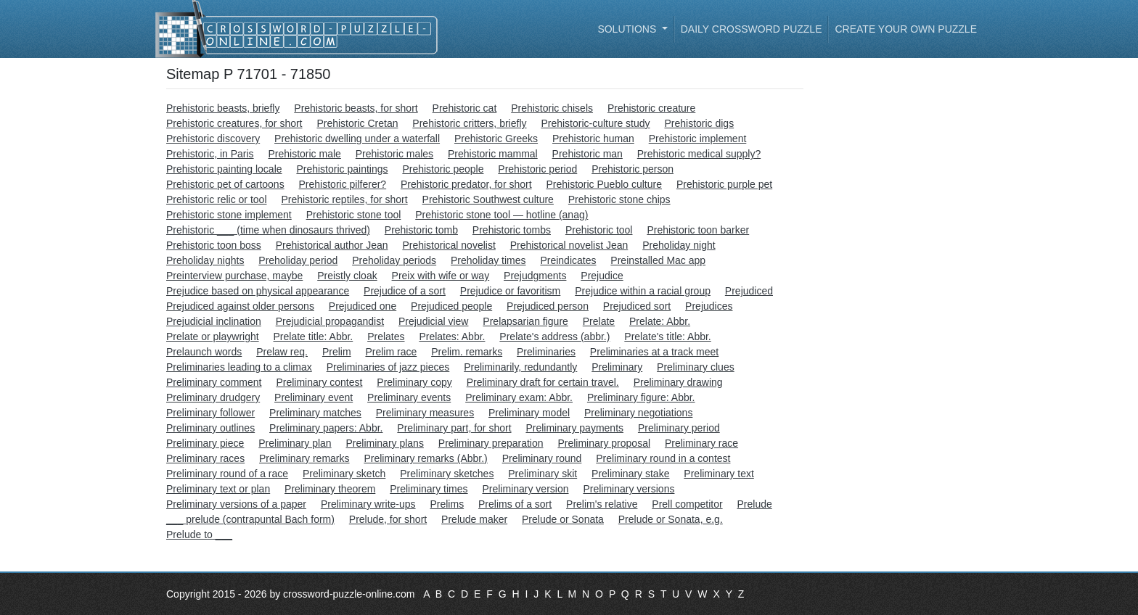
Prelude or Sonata (563, 519)
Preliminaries (546, 352)
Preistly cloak (347, 275)
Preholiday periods (394, 260)
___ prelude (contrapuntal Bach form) (250, 519)
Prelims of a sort (515, 504)
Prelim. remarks (466, 352)
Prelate (599, 321)
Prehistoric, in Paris (210, 154)
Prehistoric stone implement (229, 214)
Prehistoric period (537, 169)
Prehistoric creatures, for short (234, 123)
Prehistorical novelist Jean (569, 245)
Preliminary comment (213, 382)
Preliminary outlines (210, 428)
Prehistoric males (394, 154)
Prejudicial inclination (213, 321)
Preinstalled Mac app (657, 260)
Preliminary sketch (344, 473)
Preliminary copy (414, 382)
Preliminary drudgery (213, 397)
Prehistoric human (593, 138)
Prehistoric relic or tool (216, 199)
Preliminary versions (628, 489)
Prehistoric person (632, 169)
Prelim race (391, 352)
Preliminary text (718, 473)
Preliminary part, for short (454, 428)
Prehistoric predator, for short (466, 184)
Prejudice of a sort (405, 291)
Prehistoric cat (465, 108)
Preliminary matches (315, 412)
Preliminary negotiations (638, 412)
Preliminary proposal (603, 443)
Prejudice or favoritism (510, 291)
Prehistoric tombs (511, 230)
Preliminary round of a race (227, 473)
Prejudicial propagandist (330, 321)
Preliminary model (529, 412)
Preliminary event (313, 397)
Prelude (754, 504)
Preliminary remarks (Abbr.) (425, 458)
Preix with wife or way (441, 275)
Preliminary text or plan (218, 489)
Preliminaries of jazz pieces (388, 367)
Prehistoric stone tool (353, 214)
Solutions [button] (628, 29)
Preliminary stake (630, 473)
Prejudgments (535, 275)
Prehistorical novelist (448, 245)
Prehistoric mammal (493, 154)
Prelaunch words (204, 352)
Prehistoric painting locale (224, 169)
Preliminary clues (695, 367)
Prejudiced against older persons (240, 306)
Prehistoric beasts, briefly (222, 108)
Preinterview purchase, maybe (234, 275)
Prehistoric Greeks (496, 138)
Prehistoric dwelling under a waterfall (357, 138)
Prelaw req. (282, 352)
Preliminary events (409, 397)
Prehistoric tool (599, 230)
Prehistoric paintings (342, 169)
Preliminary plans (385, 443)
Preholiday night (678, 245)
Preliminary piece (205, 443)
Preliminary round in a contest (663, 458)
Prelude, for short (388, 519)
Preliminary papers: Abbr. (325, 428)
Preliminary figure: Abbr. (641, 397)
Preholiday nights (205, 260)
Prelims (447, 504)
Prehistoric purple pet (724, 184)
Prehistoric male (304, 154)
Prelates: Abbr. (452, 336)
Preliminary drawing (678, 382)
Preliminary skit (542, 473)
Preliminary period (679, 428)
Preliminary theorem (329, 489)
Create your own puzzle (906, 29)
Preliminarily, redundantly (520, 367)
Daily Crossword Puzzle (751, 29)
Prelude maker (474, 519)
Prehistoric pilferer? (343, 184)
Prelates (385, 336)
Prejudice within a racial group (643, 291)
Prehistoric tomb (421, 230)
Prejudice (602, 275)
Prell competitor (687, 504)
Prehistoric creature (651, 108)
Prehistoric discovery (213, 138)
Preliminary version (525, 489)
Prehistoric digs (699, 123)
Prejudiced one (362, 306)
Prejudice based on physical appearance (257, 291)
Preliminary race (701, 443)
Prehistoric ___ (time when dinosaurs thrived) (268, 230)
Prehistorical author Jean (332, 245)
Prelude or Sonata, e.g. (670, 519)
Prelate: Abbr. (659, 321)
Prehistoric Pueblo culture (604, 184)
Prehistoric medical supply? (699, 154)
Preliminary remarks (304, 458)
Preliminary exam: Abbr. (519, 397)
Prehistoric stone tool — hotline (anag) (501, 214)
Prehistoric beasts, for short (355, 108)
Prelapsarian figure (525, 321)
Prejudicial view (433, 321)
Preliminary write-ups (368, 504)
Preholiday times (488, 260)
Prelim (336, 352)
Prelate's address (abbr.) (554, 336)
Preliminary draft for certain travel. (543, 382)
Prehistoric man (587, 154)
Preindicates (568, 260)
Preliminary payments (574, 428)
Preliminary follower (210, 412)
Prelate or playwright (212, 336)
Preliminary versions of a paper (236, 504)
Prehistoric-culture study (595, 123)
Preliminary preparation (491, 443)
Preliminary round (542, 458)
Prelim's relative (601, 504)
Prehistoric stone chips (619, 199)
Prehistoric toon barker (698, 230)
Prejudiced (749, 291)
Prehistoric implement (698, 138)
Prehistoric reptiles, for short (344, 199)
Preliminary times (428, 489)
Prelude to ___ (199, 534)
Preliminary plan (294, 443)
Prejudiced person (548, 306)
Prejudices (708, 306)
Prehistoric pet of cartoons (225, 184)
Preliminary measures (425, 412)
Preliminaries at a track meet (654, 352)
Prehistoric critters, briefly (469, 123)
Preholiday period (297, 260)
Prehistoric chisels (552, 108)
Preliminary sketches (447, 473)
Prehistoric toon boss (213, 245)
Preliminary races (205, 458)
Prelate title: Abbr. (313, 336)
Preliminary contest (319, 382)
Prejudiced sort (637, 306)
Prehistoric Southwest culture (488, 199)
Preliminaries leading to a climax (239, 367)
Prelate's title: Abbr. (667, 336)
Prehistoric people (442, 169)
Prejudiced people (451, 306)
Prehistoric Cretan (357, 123)
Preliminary (616, 367)
